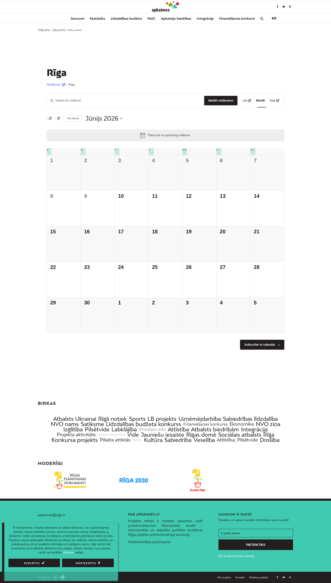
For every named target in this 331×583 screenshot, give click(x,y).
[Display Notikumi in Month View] (260, 100)
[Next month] (57, 118)
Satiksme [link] (92, 424)
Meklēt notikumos (220, 100)
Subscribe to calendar (259, 344)
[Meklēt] (260, 18)
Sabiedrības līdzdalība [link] (250, 418)
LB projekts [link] (162, 418)
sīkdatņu (68, 552)
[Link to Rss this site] (290, 6)
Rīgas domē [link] (201, 434)
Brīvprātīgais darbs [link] (152, 429)
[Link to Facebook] (277, 6)
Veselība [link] (204, 440)
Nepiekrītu (86, 563)
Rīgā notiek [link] (112, 418)
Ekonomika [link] (241, 424)
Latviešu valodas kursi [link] (111, 434)
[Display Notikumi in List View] (247, 100)
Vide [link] (133, 434)
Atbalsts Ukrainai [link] (74, 418)
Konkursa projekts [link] (75, 440)
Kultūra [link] (153, 440)
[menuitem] (77, 18)
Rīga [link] (268, 434)
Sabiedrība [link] (177, 440)
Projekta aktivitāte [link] (76, 434)
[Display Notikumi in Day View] (274, 100)
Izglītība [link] (73, 429)
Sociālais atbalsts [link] (239, 434)
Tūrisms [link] (137, 440)
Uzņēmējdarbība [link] (200, 418)
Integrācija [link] (254, 429)
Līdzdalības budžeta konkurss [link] (143, 424)
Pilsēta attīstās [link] (115, 440)
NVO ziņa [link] (268, 424)
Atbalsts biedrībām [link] (215, 429)
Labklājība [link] (124, 429)
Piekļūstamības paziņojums (149, 542)
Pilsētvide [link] (97, 429)
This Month (72, 118)
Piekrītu (32, 563)
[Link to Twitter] (284, 6)
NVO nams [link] (65, 424)
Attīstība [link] (178, 429)
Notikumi (54, 84)
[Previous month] (49, 118)
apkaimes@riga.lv (51, 515)
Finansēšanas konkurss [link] (205, 424)
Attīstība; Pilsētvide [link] (237, 440)
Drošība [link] (269, 440)
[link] (237, 18)
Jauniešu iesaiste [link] (162, 434)
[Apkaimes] (165, 6)
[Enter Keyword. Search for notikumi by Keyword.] (125, 100)
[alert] (165, 135)
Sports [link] (137, 418)
